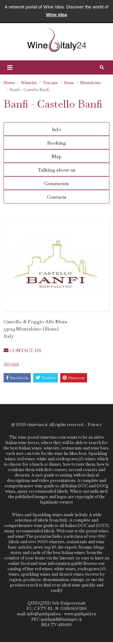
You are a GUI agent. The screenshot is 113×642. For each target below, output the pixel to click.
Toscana (50, 82)
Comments (56, 183)
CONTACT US (22, 350)
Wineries (29, 82)
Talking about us (56, 170)
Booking (56, 143)
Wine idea (56, 14)
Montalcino (90, 82)
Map (56, 156)
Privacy (95, 424)
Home (9, 82)
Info (56, 129)
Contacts (56, 197)
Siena (69, 82)
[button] (10, 67)
